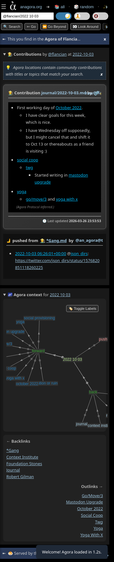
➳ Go (31, 26)
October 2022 (68, 107)
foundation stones (24, 463)
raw (89, 93)
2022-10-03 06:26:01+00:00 (40, 253)
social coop (27, 160)
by (54, 241)
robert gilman (20, 476)
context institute (22, 457)
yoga (21, 191)
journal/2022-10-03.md (63, 93)
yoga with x (67, 199)
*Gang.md (56, 240)
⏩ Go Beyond (54, 26)
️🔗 (96, 93)
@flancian (57, 54)
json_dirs (79, 253)
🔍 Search (11, 26)
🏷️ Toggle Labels (82, 308)
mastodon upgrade (84, 502)
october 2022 (90, 509)
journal (13, 470)
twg (29, 167)
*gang (12, 450)
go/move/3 (36, 199)
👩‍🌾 (10, 93)
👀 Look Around (85, 26)
